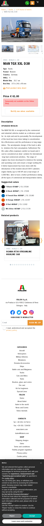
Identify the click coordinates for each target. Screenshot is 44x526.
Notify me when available (22, 112)
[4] (17, 265)
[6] (21, 265)
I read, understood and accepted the (22, 329)
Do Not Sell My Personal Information (15, 494)
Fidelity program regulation (22, 450)
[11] (31, 265)
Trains (22, 379)
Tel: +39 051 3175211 (22, 422)
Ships (22, 367)
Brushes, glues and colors (22, 382)
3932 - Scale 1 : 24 (14, 249)
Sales (22, 444)
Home (3, 10)
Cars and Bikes (22, 376)
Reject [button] (11, 516)
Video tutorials (22, 411)
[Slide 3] (33, 48)
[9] (27, 265)
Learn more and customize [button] (22, 521)
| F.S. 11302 (16, 204)
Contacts (22, 419)
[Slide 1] (7, 48)
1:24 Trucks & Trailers (24, 10)
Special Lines (22, 392)
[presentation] (19, 338)
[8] (25, 265)
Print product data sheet (14, 88)
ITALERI (22, 395)
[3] (14, 265)
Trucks (11, 10)
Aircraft (22, 351)
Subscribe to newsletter (22, 318)
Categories (22, 347)
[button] (2, 240)
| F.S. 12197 (18, 200)
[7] (23, 265)
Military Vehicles (22, 357)
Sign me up (35, 323)
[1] (10, 265)
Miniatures (22, 360)
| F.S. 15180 (20, 196)
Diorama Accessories (22, 363)
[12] (33, 265)
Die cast (22, 385)
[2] (12, 265)
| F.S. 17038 (17, 191)
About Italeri (22, 402)
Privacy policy (22, 453)
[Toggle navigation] (41, 3)
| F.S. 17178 (18, 209)
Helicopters (22, 354)
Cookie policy (22, 457)
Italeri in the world (22, 405)
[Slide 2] (20, 48)
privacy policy (11, 330)
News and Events (22, 408)
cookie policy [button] (9, 478)
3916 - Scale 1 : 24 (11, 60)
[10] (29, 265)
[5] (19, 265)
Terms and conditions (22, 447)
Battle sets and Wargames (22, 370)
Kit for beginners (22, 389)
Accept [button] (32, 516)
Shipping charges (22, 441)
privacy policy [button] (7, 503)
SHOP (22, 437)
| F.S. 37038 (17, 187)
